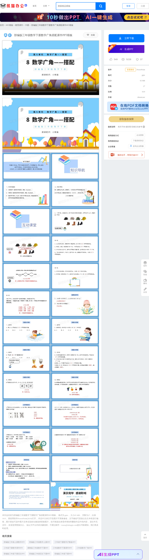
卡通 (27, 25)
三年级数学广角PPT (84, 548)
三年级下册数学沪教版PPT (65, 542)
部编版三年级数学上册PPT (39, 542)
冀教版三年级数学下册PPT (37, 548)
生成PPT (121, 48)
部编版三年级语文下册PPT (39, 554)
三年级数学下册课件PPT (62, 548)
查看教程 (130, 70)
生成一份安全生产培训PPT (110, 551)
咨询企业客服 (136, 146)
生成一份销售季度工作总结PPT (112, 544)
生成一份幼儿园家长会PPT (110, 537)
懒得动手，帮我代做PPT (126, 154)
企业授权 (140, 135)
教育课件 (19, 25)
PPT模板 (9, 25)
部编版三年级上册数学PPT (14, 542)
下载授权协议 (138, 141)
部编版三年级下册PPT (63, 554)
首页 (35, 6)
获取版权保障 (126, 119)
